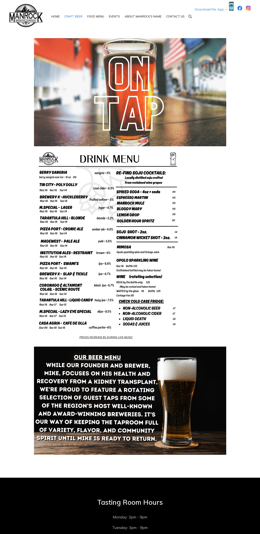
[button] (190, 16)
